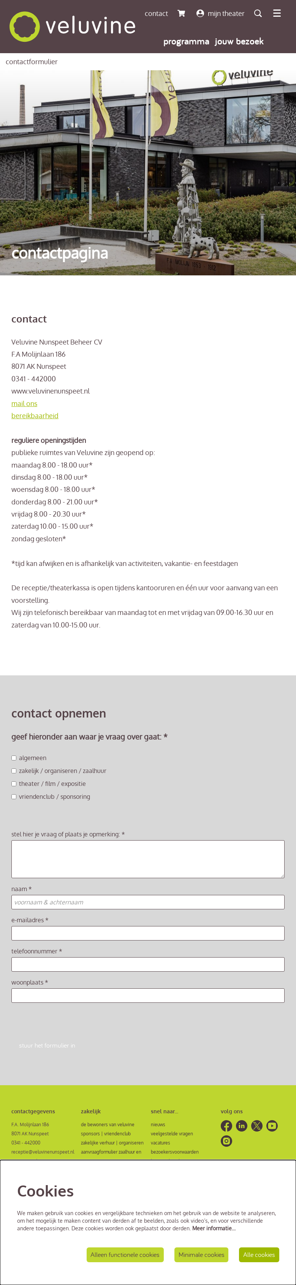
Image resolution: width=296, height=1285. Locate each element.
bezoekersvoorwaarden (175, 1152)
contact (156, 13)
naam (21, 889)
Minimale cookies (201, 1254)
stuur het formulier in (47, 1045)
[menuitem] (186, 40)
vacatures (160, 1143)
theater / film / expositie (48, 783)
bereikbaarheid (35, 415)
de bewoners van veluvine (108, 1124)
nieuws (158, 1124)
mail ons (24, 403)
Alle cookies (259, 1254)
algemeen (28, 758)
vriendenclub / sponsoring (50, 796)
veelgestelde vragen (172, 1133)
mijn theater (220, 13)
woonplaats (29, 982)
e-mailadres (30, 920)
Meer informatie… (214, 1228)
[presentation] (69, 1023)
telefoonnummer (36, 951)
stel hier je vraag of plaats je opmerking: (68, 834)
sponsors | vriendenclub (106, 1133)
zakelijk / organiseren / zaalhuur (58, 770)
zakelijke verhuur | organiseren (112, 1143)
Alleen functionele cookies (125, 1254)
